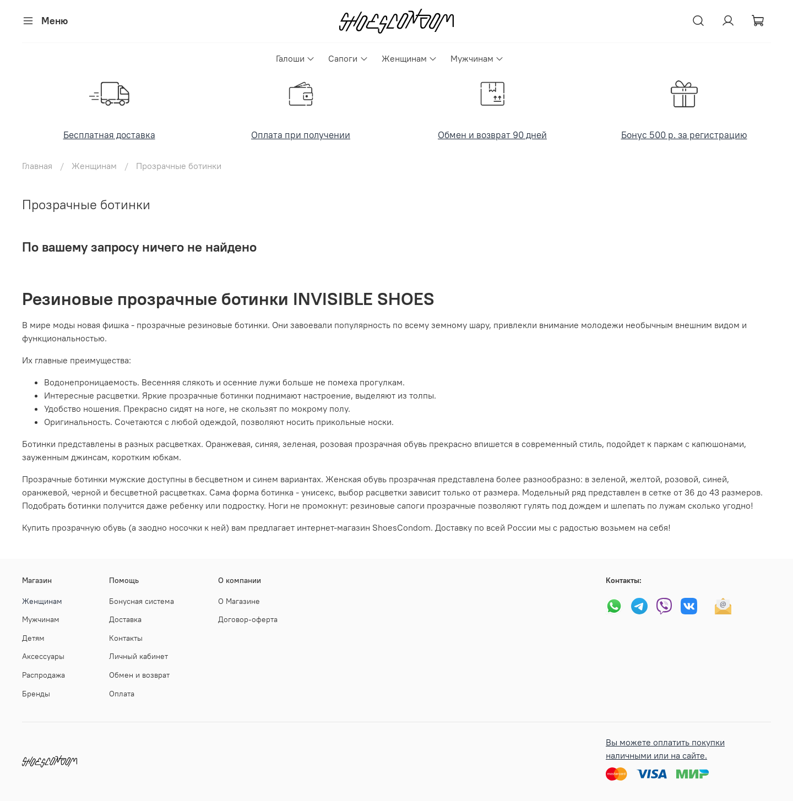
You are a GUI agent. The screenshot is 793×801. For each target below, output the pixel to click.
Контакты (126, 638)
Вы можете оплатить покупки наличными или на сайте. (665, 749)
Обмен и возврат (139, 675)
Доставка (125, 619)
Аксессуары (43, 656)
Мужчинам (477, 58)
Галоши (295, 58)
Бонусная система (141, 601)
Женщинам (409, 58)
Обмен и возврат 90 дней (492, 135)
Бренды (36, 694)
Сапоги (348, 58)
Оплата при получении (300, 135)
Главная (37, 165)
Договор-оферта (248, 619)
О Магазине (239, 601)
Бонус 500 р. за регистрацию (684, 135)
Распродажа (43, 675)
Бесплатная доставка (109, 135)
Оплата (121, 694)
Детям (33, 638)
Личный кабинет (138, 656)
